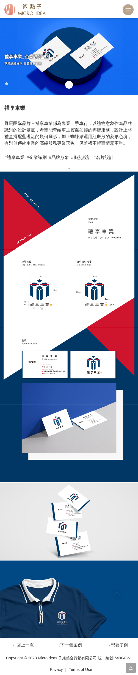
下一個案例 (70, 645)
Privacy (56, 669)
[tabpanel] (69, 56)
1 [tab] (7, 83)
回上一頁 (23, 645)
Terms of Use (80, 669)
